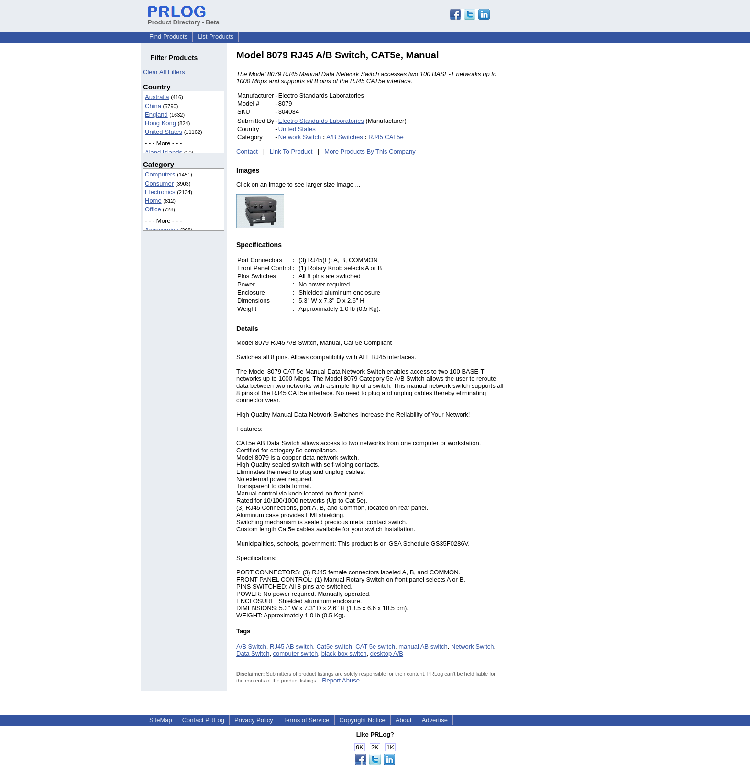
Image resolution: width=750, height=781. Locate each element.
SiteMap (160, 720)
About (404, 720)
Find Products (168, 36)
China (153, 106)
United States (163, 131)
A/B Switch (251, 646)
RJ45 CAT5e (385, 137)
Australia (157, 96)
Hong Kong (160, 123)
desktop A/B (386, 653)
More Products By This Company (370, 151)
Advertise (435, 720)
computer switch (295, 653)
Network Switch (299, 137)
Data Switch (252, 653)
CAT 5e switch (375, 646)
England (156, 114)
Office (153, 209)
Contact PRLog (203, 720)
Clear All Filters (164, 72)
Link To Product (291, 151)
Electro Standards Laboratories (321, 120)
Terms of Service (306, 720)
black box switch (344, 653)
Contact (247, 151)
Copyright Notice (363, 720)
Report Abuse (341, 680)
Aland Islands (163, 152)
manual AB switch (423, 646)
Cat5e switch (334, 646)
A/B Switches (344, 137)
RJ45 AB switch (291, 646)
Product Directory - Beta (184, 18)
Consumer (159, 183)
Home (153, 200)
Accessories (161, 229)
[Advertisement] (568, 193)
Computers (160, 174)
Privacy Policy (253, 720)
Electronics (160, 192)
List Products (215, 36)
